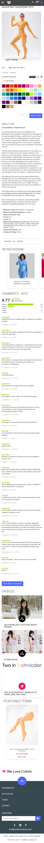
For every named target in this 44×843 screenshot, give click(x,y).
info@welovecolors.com (20, 829)
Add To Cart (36, 116)
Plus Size (13, 72)
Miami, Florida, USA (29, 840)
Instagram (7, 241)
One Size (5, 72)
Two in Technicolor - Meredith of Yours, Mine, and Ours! (20, 693)
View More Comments (12, 584)
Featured (20, 241)
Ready (38, 77)
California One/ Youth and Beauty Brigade (20, 626)
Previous (3, 271)
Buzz (14, 241)
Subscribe (7, 813)
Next (41, 271)
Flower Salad (11, 659)
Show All (32, 77)
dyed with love (13, 840)
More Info (22, 757)
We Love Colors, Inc (19, 836)
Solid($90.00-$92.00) (9, 77)
